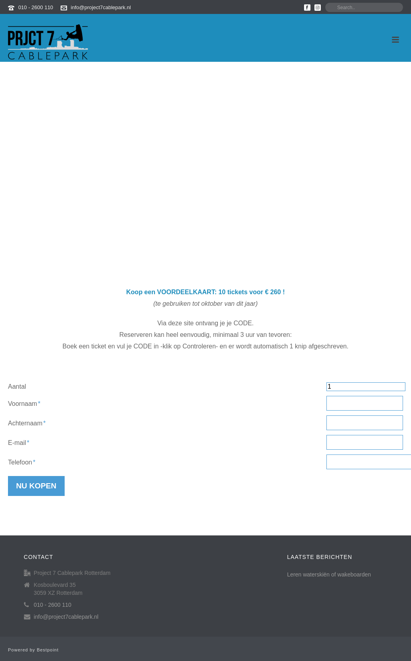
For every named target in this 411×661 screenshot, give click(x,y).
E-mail (19, 442)
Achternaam (27, 423)
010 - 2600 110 (35, 7)
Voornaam (24, 403)
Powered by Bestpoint (33, 649)
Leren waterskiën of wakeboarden (329, 574)
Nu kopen (36, 486)
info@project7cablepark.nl (101, 7)
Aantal (17, 386)
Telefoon (22, 462)
